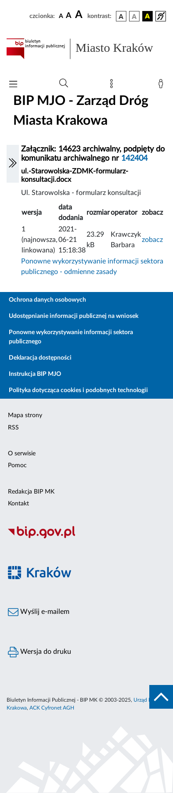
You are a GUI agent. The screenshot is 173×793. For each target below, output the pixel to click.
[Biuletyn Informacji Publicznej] (86, 537)
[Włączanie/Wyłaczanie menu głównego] (13, 85)
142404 (134, 158)
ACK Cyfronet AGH (51, 707)
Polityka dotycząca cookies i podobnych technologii (78, 390)
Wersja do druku (39, 652)
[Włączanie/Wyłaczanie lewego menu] (13, 164)
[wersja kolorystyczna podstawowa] (121, 16)
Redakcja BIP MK (31, 492)
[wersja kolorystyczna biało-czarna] (134, 16)
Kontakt (18, 504)
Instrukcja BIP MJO (35, 374)
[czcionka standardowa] (61, 16)
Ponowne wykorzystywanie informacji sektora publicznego (71, 337)
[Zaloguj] (162, 86)
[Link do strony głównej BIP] (86, 48)
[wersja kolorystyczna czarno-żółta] (147, 16)
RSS (13, 428)
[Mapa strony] (113, 86)
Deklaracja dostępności (40, 358)
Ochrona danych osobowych (47, 300)
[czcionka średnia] (68, 16)
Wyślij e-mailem (38, 612)
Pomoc (17, 465)
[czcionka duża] (80, 15)
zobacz (152, 239)
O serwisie (22, 454)
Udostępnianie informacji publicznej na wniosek (73, 316)
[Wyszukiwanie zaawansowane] (63, 83)
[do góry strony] (161, 697)
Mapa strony (25, 415)
